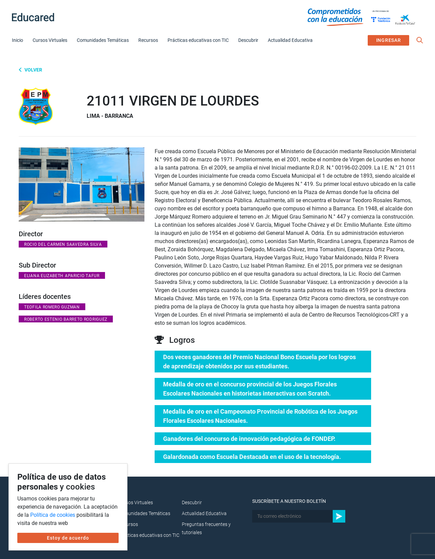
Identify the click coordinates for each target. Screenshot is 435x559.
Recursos (148, 40)
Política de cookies (52, 515)
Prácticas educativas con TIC (198, 40)
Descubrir (248, 40)
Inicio (17, 40)
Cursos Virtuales (50, 40)
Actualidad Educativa (290, 40)
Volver (32, 70)
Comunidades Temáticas (103, 40)
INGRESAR (388, 40)
